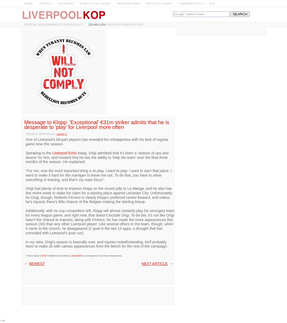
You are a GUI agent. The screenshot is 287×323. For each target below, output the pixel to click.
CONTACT (45, 3)
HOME (28, 3)
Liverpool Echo (64, 153)
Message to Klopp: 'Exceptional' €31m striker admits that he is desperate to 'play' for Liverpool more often (96, 124)
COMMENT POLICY (191, 3)
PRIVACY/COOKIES (159, 3)
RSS (212, 3)
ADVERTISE (66, 3)
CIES (43, 255)
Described (76, 255)
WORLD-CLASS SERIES (95, 3)
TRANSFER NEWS (128, 3)
